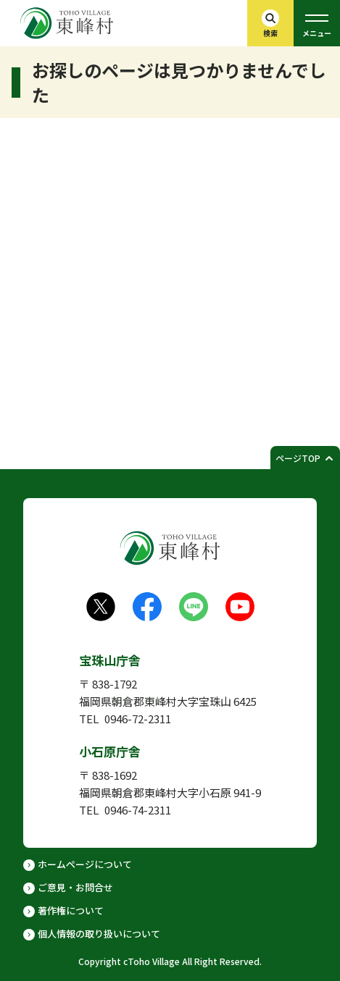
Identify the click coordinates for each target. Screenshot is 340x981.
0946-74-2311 (137, 809)
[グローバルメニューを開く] (317, 23)
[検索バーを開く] (270, 23)
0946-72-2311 (137, 718)
